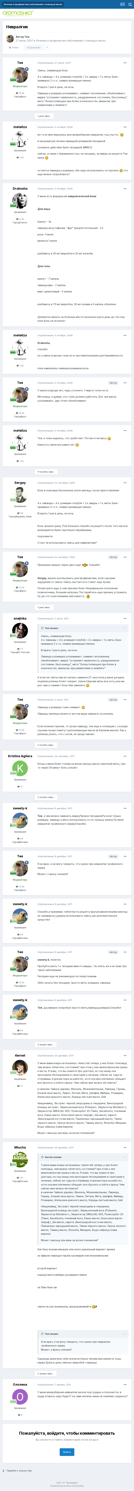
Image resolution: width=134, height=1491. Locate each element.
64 (20, 838)
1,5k (20, 157)
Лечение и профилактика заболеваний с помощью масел (71, 40)
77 (20, 648)
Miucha (20, 1147)
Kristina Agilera (20, 756)
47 (20, 1085)
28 (20, 513)
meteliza (20, 127)
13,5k (20, 93)
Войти (67, 1452)
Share (14, 47)
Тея (26, 36)
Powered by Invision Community (67, 1486)
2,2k (20, 219)
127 (20, 1177)
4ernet (20, 1055)
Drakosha (20, 188)
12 (20, 786)
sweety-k (20, 808)
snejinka (20, 618)
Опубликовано (54, 62)
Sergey (20, 482)
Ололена (20, 1384)
